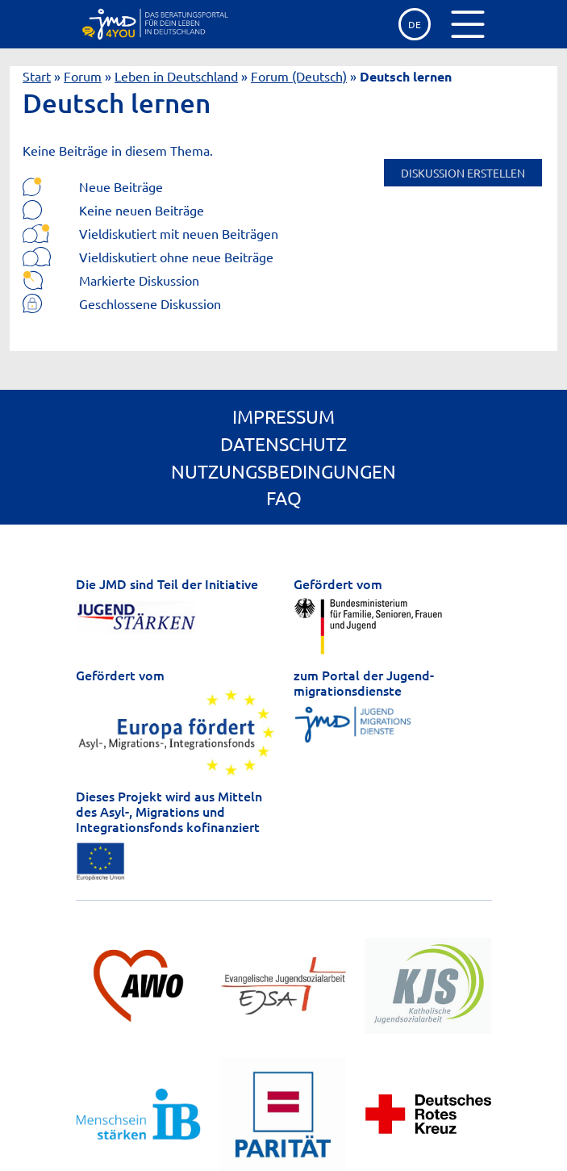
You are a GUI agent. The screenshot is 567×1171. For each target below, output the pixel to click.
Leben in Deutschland (176, 76)
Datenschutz (283, 443)
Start (37, 76)
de (414, 24)
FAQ (284, 497)
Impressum (283, 416)
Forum (83, 76)
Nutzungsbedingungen (283, 471)
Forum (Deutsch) (299, 76)
